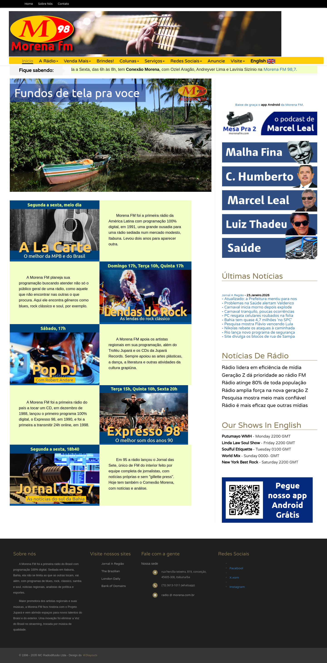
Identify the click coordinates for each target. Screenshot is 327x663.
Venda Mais (77, 61)
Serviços (155, 61)
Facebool (236, 568)
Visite (238, 61)
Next (207, 132)
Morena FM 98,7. (289, 69)
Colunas (129, 61)
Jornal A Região (233, 295)
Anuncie (216, 61)
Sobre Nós (45, 4)
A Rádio (48, 61)
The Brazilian (111, 571)
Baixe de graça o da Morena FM (269, 105)
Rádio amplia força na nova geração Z (265, 390)
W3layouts (89, 655)
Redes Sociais (186, 61)
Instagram (237, 587)
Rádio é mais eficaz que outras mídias (265, 405)
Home (29, 4)
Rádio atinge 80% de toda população (264, 383)
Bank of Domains (114, 586)
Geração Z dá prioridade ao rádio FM (264, 375)
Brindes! (105, 61)
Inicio (27, 61)
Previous (14, 132)
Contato (63, 4)
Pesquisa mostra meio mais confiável (264, 398)
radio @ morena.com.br (178, 595)
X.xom (234, 577)
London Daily (111, 579)
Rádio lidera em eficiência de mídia (262, 367)
